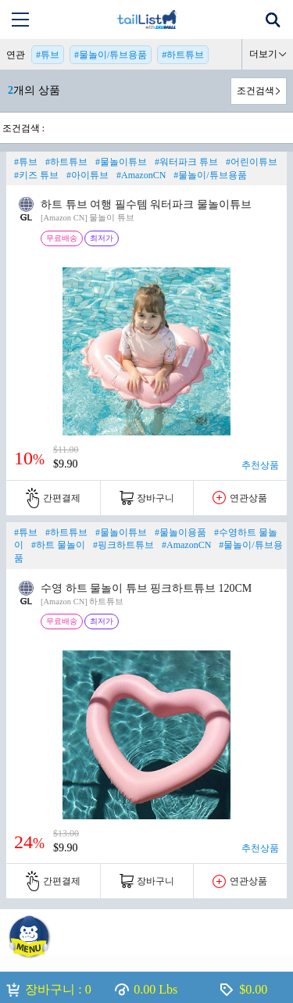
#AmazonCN (141, 175)
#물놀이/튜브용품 (110, 54)
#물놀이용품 (180, 532)
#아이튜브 (87, 175)
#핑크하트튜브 (123, 544)
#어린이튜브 (251, 161)
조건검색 (255, 90)
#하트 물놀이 (58, 544)
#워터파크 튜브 (186, 161)
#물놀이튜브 (121, 161)
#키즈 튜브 (36, 175)
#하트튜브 (183, 54)
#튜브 (47, 54)
